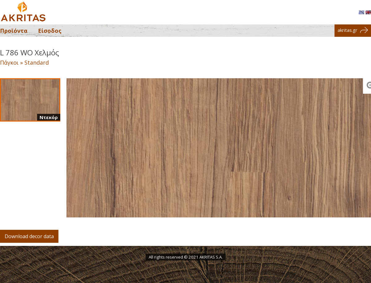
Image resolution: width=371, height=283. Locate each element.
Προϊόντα (14, 30)
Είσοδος (50, 30)
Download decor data (29, 236)
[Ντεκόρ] (30, 100)
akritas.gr (353, 30)
